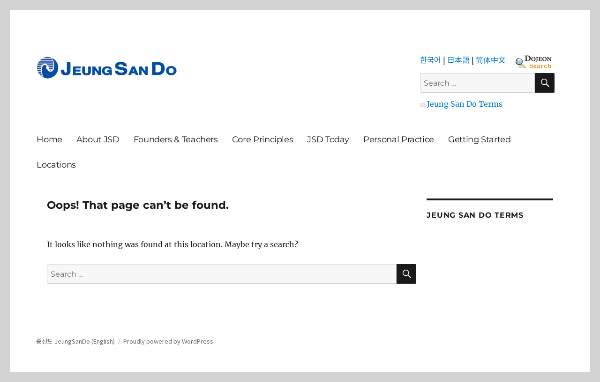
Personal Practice (398, 139)
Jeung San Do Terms (461, 104)
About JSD (98, 139)
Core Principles (262, 139)
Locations (56, 165)
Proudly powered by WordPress (168, 341)
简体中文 (491, 59)
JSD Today (328, 139)
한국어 (430, 59)
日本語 (458, 59)
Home (49, 139)
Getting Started (479, 139)
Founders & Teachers (176, 139)
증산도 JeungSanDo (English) (75, 341)
